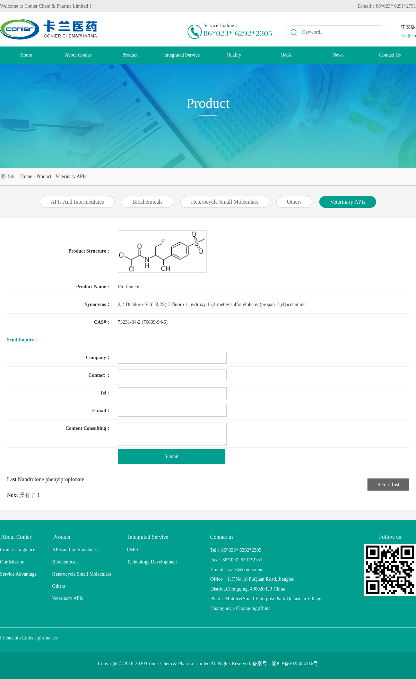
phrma (44, 637)
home (26, 176)
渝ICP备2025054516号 (295, 663)
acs (55, 637)
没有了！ (30, 495)
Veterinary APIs (70, 176)
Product (44, 176)
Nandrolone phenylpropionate (51, 479)
